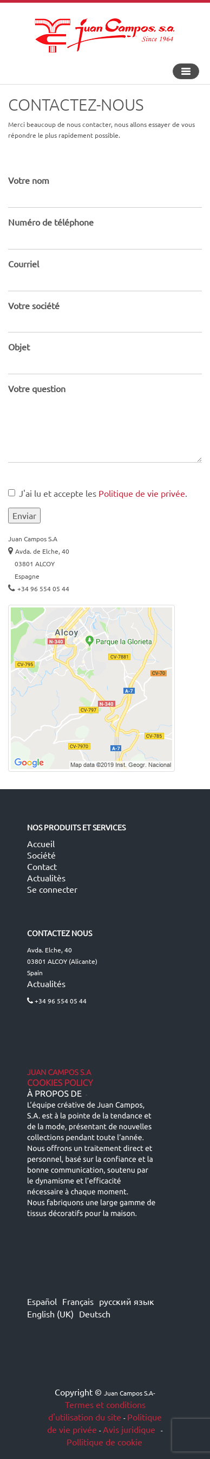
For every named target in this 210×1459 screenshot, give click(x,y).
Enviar (24, 515)
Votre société (34, 305)
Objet (19, 346)
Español (42, 1301)
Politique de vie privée (142, 493)
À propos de (54, 1094)
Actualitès (46, 877)
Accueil (41, 843)
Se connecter (52, 889)
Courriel (23, 263)
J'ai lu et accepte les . (97, 493)
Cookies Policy (60, 1083)
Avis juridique (130, 1429)
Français (78, 1301)
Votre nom (28, 180)
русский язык (126, 1301)
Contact (42, 866)
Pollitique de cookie (104, 1441)
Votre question (36, 388)
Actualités (46, 983)
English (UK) (50, 1313)
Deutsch (94, 1313)
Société (41, 854)
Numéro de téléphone (51, 221)
